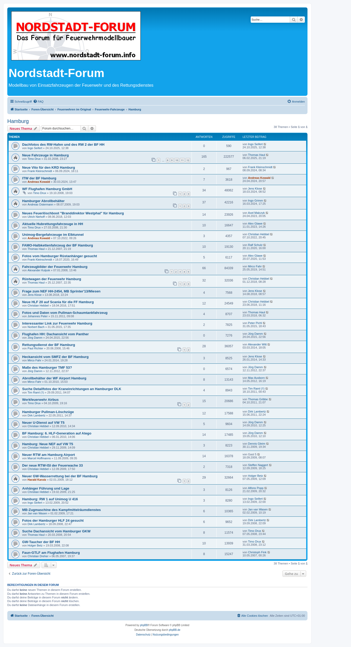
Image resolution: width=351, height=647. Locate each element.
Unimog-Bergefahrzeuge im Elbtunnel (53, 235)
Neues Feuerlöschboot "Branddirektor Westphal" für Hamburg (73, 213)
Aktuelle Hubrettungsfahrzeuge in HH (52, 224)
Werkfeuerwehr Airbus (40, 400)
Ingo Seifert (35, 148)
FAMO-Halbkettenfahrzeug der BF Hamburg (57, 245)
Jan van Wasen (37, 513)
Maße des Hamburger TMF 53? (47, 367)
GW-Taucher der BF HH (41, 542)
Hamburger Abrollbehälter (43, 201)
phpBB (144, 625)
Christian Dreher (38, 556)
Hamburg (18, 121)
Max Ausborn (256, 377)
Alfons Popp (255, 488)
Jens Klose (255, 188)
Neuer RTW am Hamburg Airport (48, 455)
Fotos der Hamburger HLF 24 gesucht (53, 520)
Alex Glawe (255, 223)
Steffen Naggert (258, 465)
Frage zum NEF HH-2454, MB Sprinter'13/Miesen (61, 291)
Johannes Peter (38, 316)
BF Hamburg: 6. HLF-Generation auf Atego (56, 433)
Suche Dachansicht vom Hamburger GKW (56, 531)
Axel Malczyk (256, 212)
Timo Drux (34, 158)
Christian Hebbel (258, 234)
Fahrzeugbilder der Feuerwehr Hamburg (55, 267)
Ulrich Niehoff (36, 216)
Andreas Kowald (39, 181)
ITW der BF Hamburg (39, 178)
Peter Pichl (255, 323)
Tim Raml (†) (36, 392)
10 (176, 160)
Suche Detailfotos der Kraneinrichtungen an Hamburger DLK (71, 389)
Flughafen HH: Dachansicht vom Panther (55, 334)
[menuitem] (38, 101)
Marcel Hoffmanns (39, 458)
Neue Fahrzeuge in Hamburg (45, 155)
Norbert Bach (36, 326)
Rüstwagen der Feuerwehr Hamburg (51, 279)
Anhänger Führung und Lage (45, 488)
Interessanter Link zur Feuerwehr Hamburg (57, 323)
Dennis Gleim (256, 443)
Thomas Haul (256, 154)
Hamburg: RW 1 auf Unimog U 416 (50, 499)
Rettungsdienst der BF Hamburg (48, 345)
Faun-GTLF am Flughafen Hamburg (51, 553)
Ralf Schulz (255, 244)
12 (188, 160)
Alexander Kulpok (39, 270)
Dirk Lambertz (36, 415)
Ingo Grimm (255, 200)
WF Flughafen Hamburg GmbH (47, 189)
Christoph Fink (257, 552)
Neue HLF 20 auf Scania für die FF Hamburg (58, 302)
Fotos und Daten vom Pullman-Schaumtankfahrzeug (65, 313)
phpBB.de (174, 629)
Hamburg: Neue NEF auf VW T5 (47, 444)
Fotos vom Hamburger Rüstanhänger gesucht (59, 256)
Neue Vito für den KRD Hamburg (48, 167)
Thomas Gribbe (258, 399)
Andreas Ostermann (40, 204)
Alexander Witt (257, 344)
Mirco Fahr (255, 266)
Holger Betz (255, 475)
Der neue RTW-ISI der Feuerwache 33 (52, 465)
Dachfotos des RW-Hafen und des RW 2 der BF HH (63, 144)
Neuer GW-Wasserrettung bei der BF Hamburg (59, 476)
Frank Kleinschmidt (40, 171)
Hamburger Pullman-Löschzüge (48, 412)
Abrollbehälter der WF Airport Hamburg (54, 378)
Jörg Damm (35, 337)
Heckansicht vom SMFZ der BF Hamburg (55, 357)
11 (182, 160)
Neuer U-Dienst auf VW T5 (43, 423)
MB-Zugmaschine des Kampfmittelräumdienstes (61, 510)
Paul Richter (35, 348)
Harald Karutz (37, 479)
